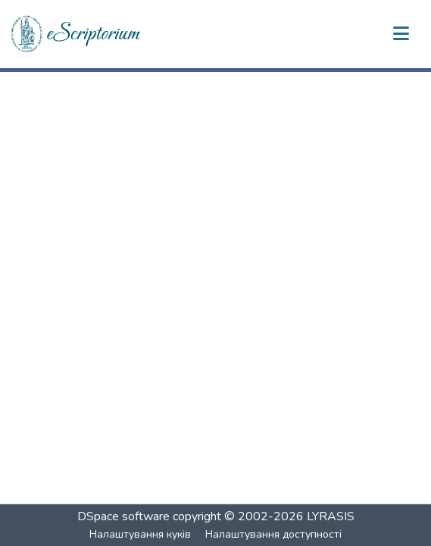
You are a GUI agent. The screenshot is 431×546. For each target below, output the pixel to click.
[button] (76, 34)
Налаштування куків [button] (140, 534)
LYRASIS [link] (330, 516)
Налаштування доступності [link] (273, 534)
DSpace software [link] (123, 516)
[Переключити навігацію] (400, 34)
